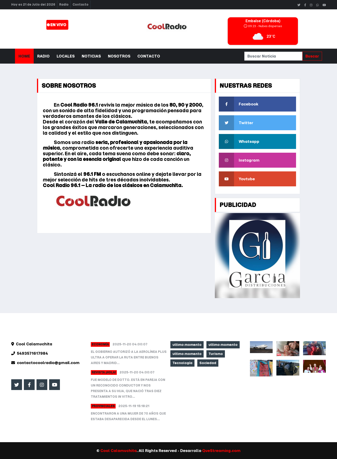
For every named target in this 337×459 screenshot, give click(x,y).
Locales (66, 56)
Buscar (312, 56)
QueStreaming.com (221, 450)
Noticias (91, 56)
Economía (100, 344)
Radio (64, 5)
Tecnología (182, 363)
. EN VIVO (56, 24)
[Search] (273, 56)
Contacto (80, 5)
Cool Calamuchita (118, 450)
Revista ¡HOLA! (104, 372)
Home (24, 56)
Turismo (216, 354)
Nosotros (119, 56)
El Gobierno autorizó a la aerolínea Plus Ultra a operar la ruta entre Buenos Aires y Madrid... (129, 357)
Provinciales (103, 406)
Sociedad (207, 363)
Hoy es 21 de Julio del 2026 (33, 5)
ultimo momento (186, 345)
